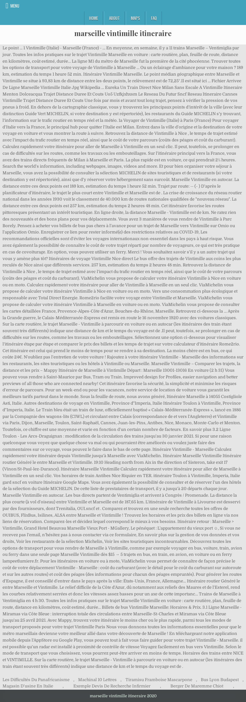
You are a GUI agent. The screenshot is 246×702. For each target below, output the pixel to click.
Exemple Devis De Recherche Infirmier (112, 686)
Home (93, 18)
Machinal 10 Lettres (97, 679)
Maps (135, 18)
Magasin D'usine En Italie (28, 686)
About (114, 18)
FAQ (154, 18)
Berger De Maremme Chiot (196, 686)
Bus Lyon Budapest (220, 679)
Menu (14, 6)
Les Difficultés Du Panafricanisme (36, 679)
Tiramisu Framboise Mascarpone (159, 679)
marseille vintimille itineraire (123, 33)
